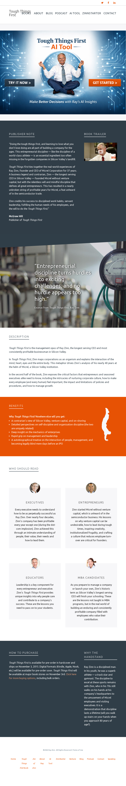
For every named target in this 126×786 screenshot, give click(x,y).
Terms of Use (78, 750)
